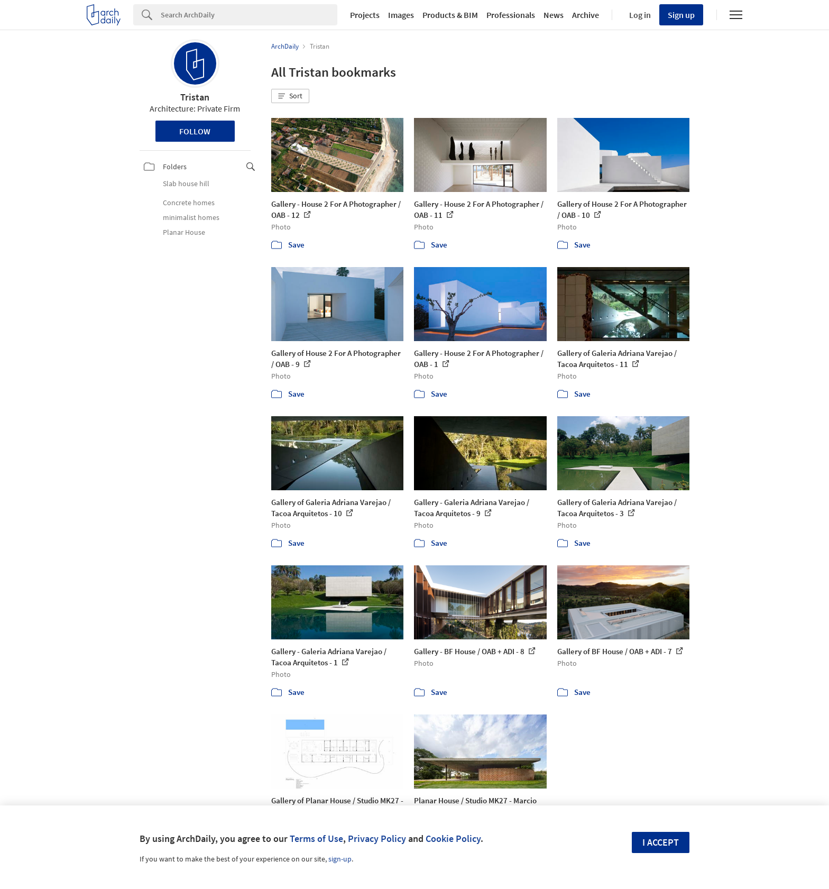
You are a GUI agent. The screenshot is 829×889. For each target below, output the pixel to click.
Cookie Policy (453, 838)
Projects (365, 15)
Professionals (510, 15)
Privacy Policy (377, 838)
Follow (194, 131)
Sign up (681, 15)
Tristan (194, 97)
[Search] (249, 14)
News (554, 15)
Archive (585, 15)
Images (401, 15)
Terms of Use (316, 838)
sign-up (340, 859)
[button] (290, 96)
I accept (660, 842)
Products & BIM (450, 15)
